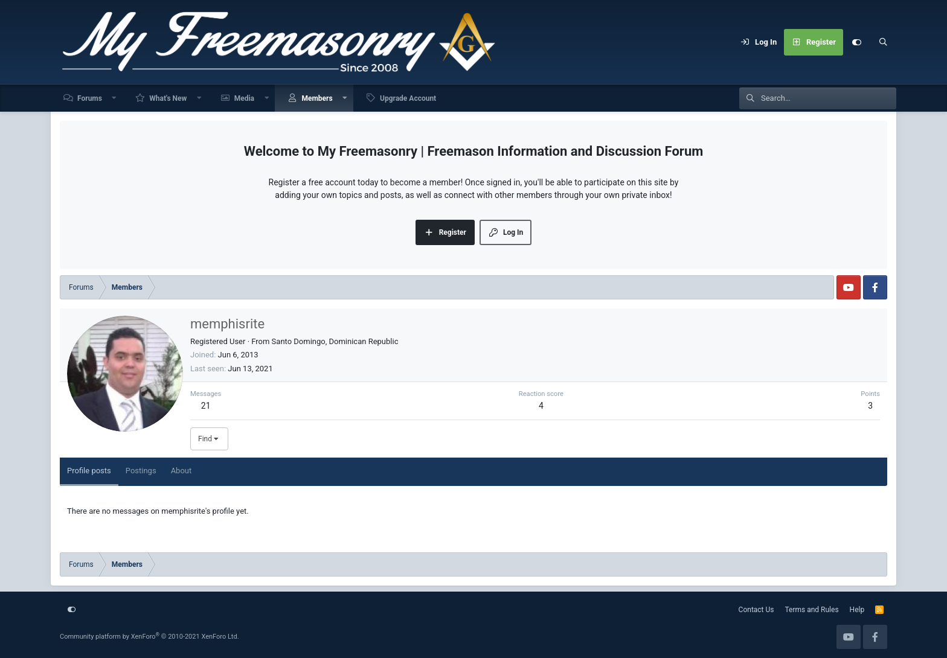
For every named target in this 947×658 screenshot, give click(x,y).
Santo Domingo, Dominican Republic (335, 341)
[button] (114, 98)
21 (206, 405)
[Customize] (856, 42)
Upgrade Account (408, 98)
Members (316, 98)
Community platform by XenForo (149, 636)
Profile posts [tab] (89, 470)
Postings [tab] (141, 470)
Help (857, 609)
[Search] (883, 42)
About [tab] (181, 470)
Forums (89, 98)
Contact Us (756, 609)
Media (244, 98)
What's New (168, 98)
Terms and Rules (812, 609)
